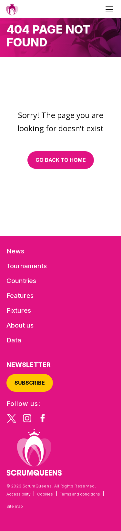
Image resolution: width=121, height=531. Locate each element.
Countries (21, 281)
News (15, 251)
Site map (14, 506)
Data (13, 340)
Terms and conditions (80, 494)
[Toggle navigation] (110, 9)
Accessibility (18, 494)
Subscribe (30, 382)
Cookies (45, 494)
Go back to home (60, 160)
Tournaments (26, 266)
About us (20, 325)
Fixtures (18, 310)
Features (20, 296)
